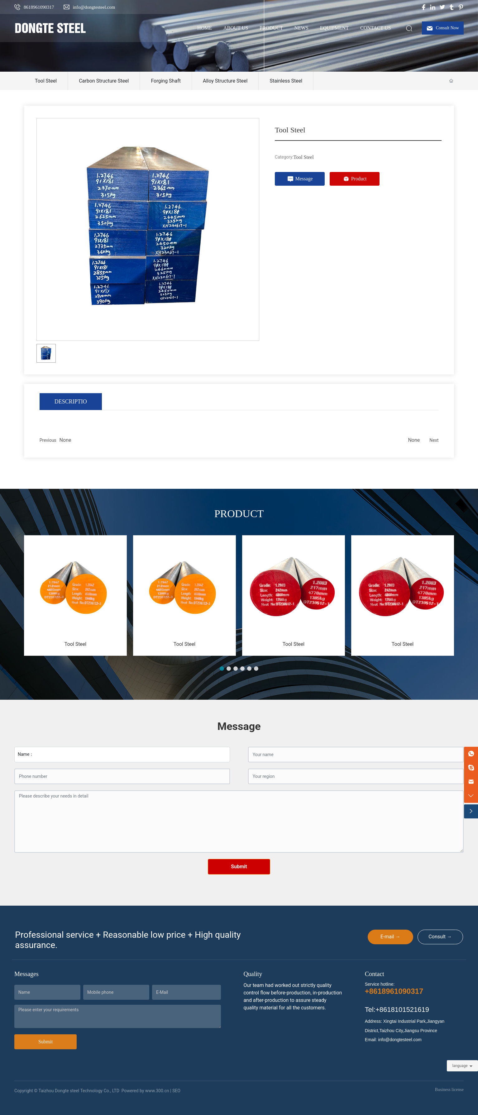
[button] (222, 668)
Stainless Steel (286, 81)
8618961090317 (39, 7)
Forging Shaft (166, 81)
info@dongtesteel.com (94, 7)
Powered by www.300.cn (145, 1090)
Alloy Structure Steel (225, 81)
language (459, 1066)
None (65, 440)
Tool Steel (46, 81)
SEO (176, 1090)
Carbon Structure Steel (104, 81)
